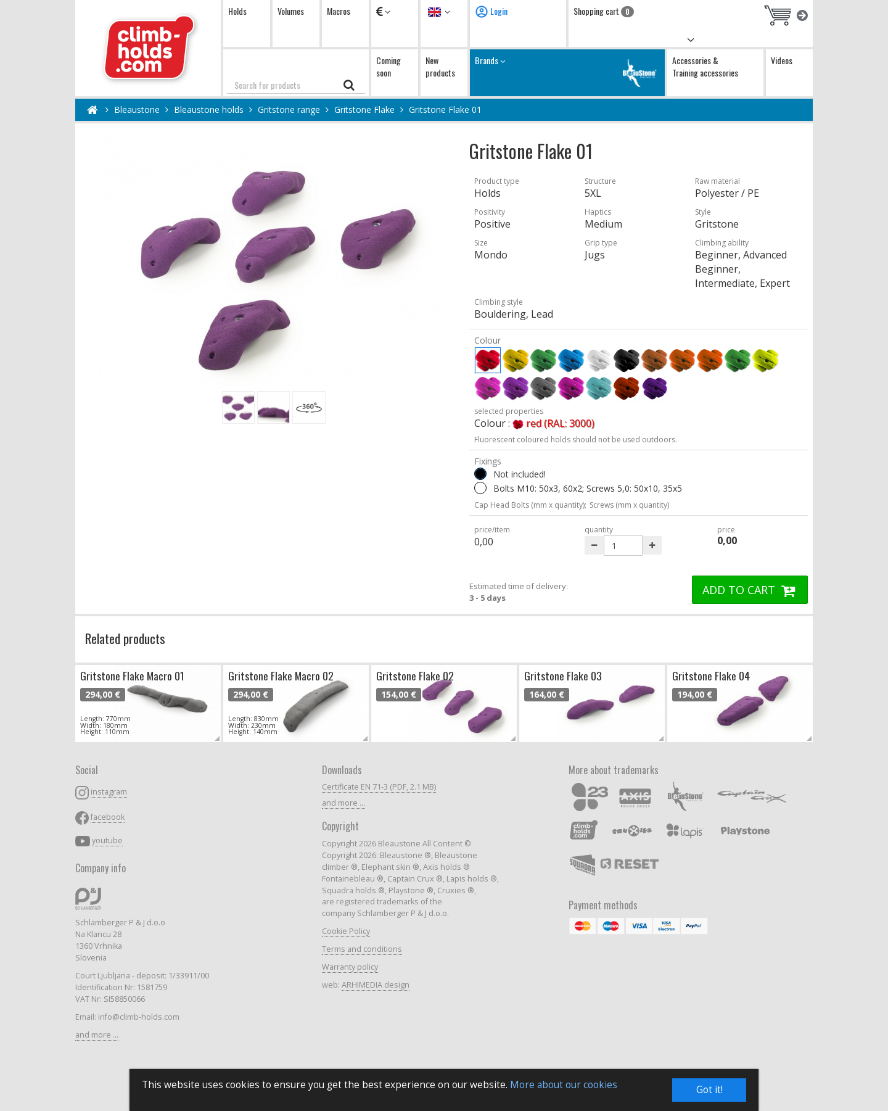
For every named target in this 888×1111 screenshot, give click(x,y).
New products (440, 66)
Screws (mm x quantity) (629, 505)
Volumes (291, 10)
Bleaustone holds (209, 109)
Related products (125, 638)
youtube (107, 840)
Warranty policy (350, 967)
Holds (237, 10)
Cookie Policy (346, 931)
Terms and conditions (362, 949)
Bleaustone (137, 109)
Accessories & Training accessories (705, 66)
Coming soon (388, 66)
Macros (338, 10)
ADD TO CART (749, 589)
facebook (108, 817)
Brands (567, 72)
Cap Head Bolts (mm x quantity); (530, 505)
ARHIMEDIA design (375, 985)
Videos (781, 60)
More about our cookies (563, 1085)
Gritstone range (289, 109)
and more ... (96, 1035)
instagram (109, 792)
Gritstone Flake (364, 109)
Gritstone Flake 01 (445, 109)
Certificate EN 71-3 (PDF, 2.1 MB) (379, 787)
